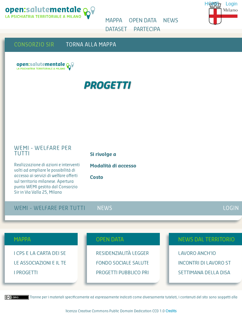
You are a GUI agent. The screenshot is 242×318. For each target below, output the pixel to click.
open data (143, 20)
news (170, 20)
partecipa (147, 29)
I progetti (26, 272)
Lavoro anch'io (197, 253)
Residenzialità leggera (124, 253)
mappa (113, 20)
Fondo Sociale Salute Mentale (133, 263)
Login (231, 3)
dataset (116, 29)
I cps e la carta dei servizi (45, 253)
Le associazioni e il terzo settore (55, 263)
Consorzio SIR (34, 44)
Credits (171, 311)
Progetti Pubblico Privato (128, 272)
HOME (212, 3)
